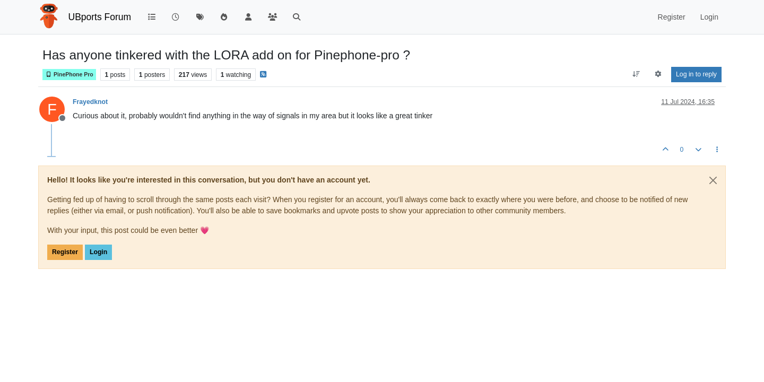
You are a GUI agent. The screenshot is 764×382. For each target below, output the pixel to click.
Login (98, 252)
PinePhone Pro (69, 74)
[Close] (713, 180)
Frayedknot (90, 102)
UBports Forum (100, 17)
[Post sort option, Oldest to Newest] (636, 74)
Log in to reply (696, 74)
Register (65, 252)
